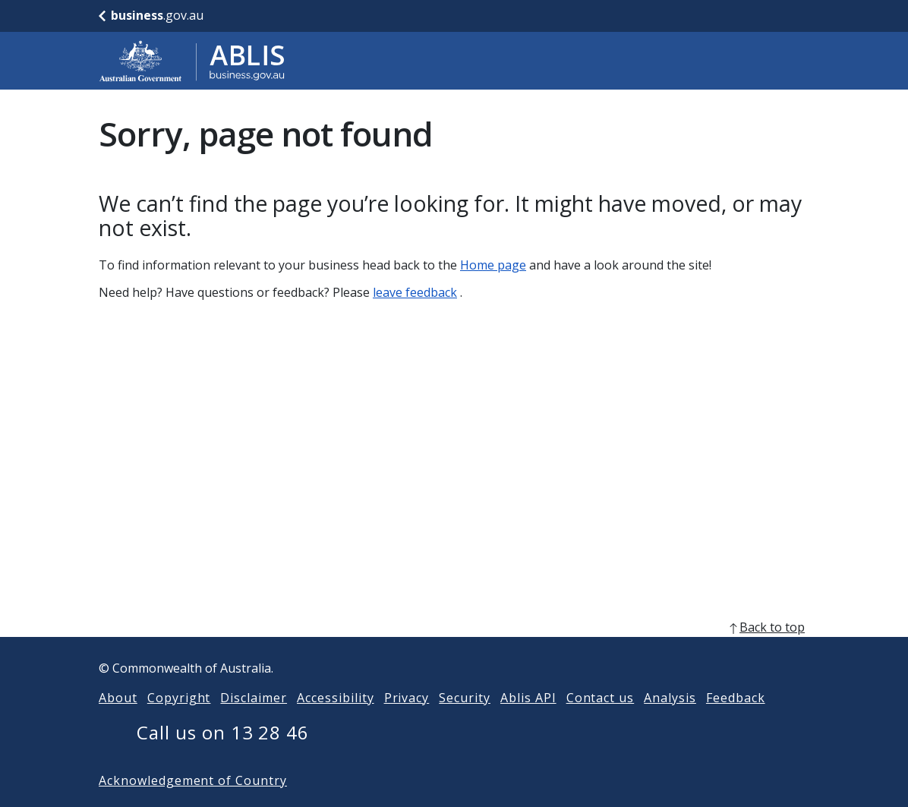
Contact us (600, 722)
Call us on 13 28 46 (223, 756)
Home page (493, 265)
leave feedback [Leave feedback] (415, 292)
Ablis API (528, 722)
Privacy (407, 722)
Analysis (670, 722)
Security (464, 722)
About (118, 722)
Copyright (179, 722)
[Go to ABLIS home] (192, 60)
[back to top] (454, 651)
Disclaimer (253, 722)
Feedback (735, 722)
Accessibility (335, 722)
